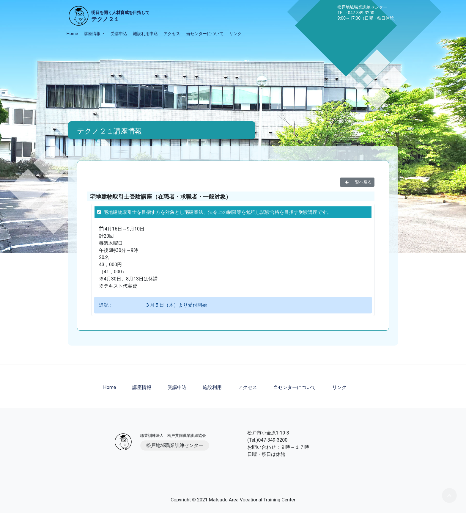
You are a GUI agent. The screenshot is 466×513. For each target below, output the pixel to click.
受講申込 (119, 33)
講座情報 (141, 387)
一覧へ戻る (357, 182)
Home (72, 33)
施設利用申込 (145, 33)
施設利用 (212, 387)
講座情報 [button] (93, 33)
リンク (235, 33)
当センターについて (204, 33)
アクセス (171, 33)
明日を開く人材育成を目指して (120, 16)
